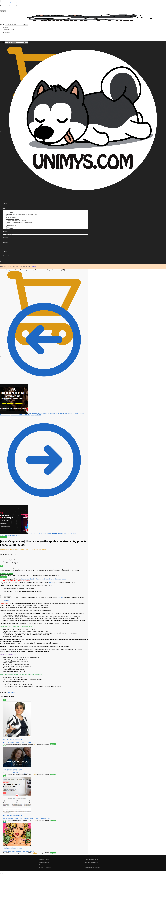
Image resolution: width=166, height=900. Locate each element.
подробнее (24, 5)
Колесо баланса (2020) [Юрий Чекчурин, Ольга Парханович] (21, 773)
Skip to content (14, 3)
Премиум (9, 739)
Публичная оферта (44, 864)
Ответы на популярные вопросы (92, 867)
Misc (4, 739)
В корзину (4, 577)
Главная (2, 270)
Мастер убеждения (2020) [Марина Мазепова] (17, 742)
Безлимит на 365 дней (27, 579)
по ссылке (51, 582)
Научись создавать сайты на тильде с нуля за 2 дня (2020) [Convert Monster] (26, 818)
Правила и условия (44, 859)
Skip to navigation (5, 3)
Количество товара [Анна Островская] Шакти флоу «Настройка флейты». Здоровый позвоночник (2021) (30, 575)
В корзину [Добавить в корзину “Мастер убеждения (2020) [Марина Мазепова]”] (53, 744)
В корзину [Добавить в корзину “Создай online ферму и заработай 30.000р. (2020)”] (53, 853)
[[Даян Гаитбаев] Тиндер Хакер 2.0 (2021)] (44, 519)
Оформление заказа (8, 29)
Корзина (5, 27)
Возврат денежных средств (91, 859)
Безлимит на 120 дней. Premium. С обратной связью (51, 579)
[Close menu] (0, 1)
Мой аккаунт (6, 32)
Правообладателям (44, 862)
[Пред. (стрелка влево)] (0, 873)
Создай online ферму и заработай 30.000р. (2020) (18, 851)
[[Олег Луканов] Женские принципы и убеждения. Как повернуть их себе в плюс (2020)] (44, 399)
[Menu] (3, 11)
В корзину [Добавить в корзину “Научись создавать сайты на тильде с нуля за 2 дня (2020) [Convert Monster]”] (53, 820)
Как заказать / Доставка (45, 867)
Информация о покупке (8, 584)
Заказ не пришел (6, 596)
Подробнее (33, 266)
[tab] (45, 600)
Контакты (87, 864)
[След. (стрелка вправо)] (2, 873)
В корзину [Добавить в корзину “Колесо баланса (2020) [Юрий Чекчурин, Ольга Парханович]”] (53, 774)
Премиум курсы (10, 270)
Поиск (26, 24)
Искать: (2, 24)
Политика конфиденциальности (92, 862)
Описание (6, 600)
